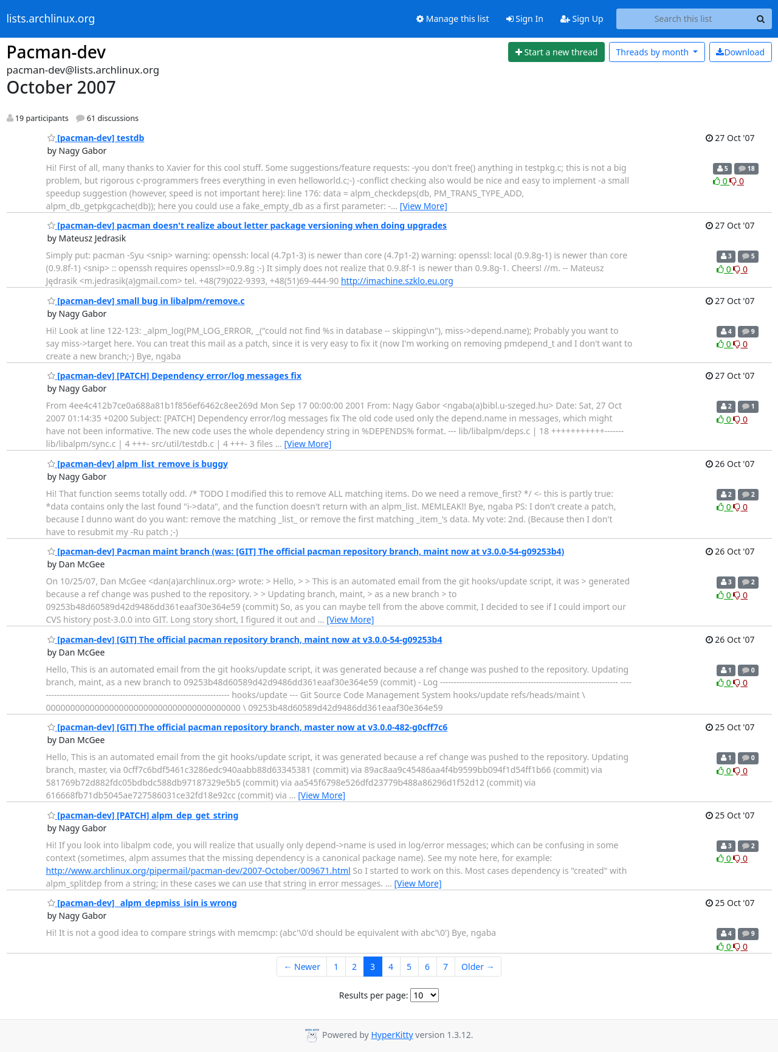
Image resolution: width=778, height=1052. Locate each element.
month (653, 52)
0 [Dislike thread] (736, 181)
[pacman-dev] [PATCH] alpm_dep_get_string (143, 815)
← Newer (301, 966)
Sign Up (582, 18)
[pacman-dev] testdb (96, 138)
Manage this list (452, 18)
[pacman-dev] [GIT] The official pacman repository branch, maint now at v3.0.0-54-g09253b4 (244, 639)
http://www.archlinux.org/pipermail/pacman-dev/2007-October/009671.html (198, 870)
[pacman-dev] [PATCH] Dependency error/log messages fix (174, 375)
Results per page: (373, 995)
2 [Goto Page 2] (354, 966)
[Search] (761, 19)
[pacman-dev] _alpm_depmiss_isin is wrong (142, 902)
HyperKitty (392, 1034)
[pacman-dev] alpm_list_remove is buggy (138, 463)
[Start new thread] (556, 52)
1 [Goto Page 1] (336, 966)
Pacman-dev (56, 51)
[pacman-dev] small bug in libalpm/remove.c (146, 300)
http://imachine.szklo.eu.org (397, 280)
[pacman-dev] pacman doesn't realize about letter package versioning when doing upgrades (247, 225)
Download (740, 52)
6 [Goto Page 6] (427, 966)
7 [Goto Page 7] (445, 966)
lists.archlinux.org (51, 19)
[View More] (423, 206)
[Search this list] (683, 19)
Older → (477, 966)
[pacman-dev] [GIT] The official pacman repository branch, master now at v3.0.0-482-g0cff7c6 (247, 727)
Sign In (524, 18)
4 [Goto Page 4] (390, 966)
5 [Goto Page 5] (409, 966)
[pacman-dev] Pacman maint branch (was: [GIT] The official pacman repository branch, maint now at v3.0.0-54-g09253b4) (306, 551)
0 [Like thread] (721, 181)
